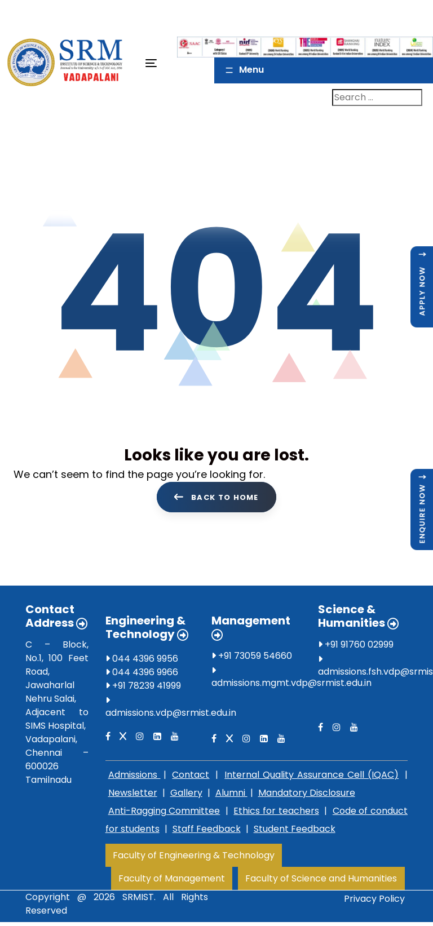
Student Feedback (294, 831)
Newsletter (132, 794)
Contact (190, 776)
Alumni (231, 794)
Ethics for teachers (276, 813)
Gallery (186, 794)
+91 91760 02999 (356, 646)
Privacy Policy (374, 900)
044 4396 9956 (141, 660)
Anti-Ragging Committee (164, 813)
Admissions (134, 776)
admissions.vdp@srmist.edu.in (170, 714)
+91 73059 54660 (251, 658)
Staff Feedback (207, 831)
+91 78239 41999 (143, 687)
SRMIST (138, 899)
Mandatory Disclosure (306, 794)
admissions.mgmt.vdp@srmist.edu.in (291, 685)
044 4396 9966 (141, 674)
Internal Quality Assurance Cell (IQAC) (311, 776)
